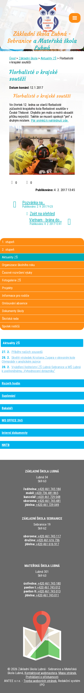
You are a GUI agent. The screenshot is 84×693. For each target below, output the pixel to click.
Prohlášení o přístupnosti (42, 677)
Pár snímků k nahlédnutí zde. (50, 120)
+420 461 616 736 (48, 540)
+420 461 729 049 (47, 505)
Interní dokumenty (15, 433)
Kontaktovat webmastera (40, 673)
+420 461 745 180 (49, 583)
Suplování (8, 396)
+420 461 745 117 (49, 536)
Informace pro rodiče (15, 296)
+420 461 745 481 (49, 501)
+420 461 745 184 (49, 489)
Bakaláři (7, 408)
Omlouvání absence (14, 303)
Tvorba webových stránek (40, 681)
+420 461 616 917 (47, 544)
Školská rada (10, 319)
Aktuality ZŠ (48, 58)
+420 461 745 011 (47, 595)
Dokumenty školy (13, 311)
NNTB (5, 445)
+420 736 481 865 (46, 493)
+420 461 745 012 (48, 587)
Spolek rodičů (11, 326)
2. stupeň (8, 249)
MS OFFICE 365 (12, 420)
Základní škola (28, 58)
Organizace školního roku (18, 265)
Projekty (7, 288)
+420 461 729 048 (48, 497)
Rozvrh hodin (11, 383)
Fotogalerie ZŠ (11, 280)
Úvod (12, 58)
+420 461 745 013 (49, 591)
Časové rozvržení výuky (17, 272)
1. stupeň (8, 242)
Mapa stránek (67, 673)
